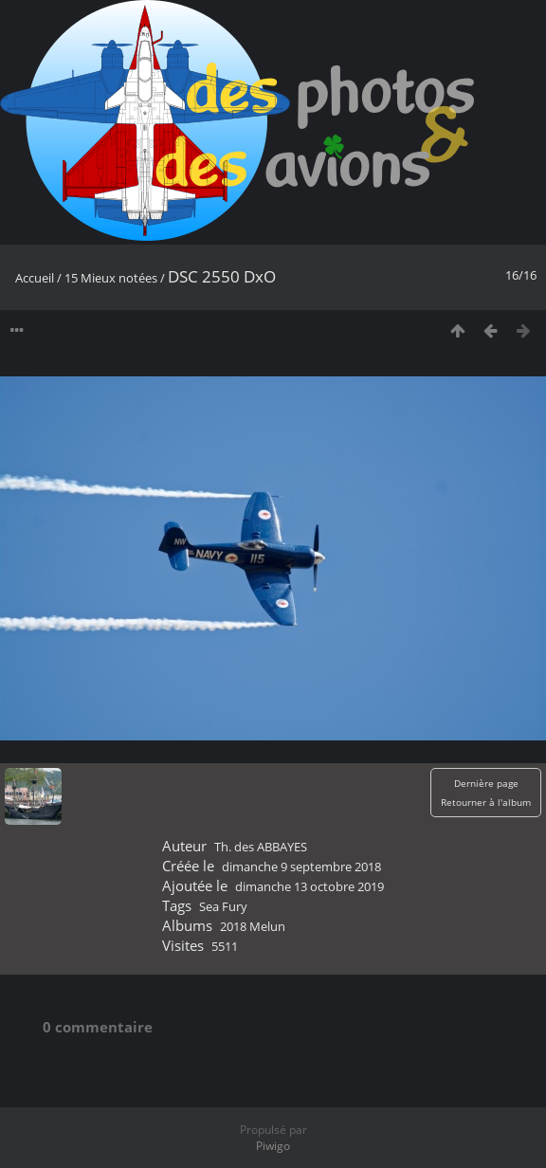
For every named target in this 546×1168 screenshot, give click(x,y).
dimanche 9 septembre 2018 (301, 866)
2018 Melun (252, 926)
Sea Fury (223, 906)
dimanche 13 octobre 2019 (309, 886)
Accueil (34, 277)
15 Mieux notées (110, 277)
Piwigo (273, 1146)
